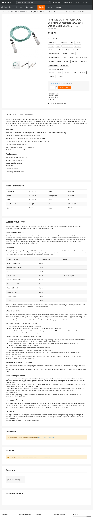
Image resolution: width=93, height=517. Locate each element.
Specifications (18, 114)
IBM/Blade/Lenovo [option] (54, 57)
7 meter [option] (66, 73)
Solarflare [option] (74, 61)
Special (41, 7)
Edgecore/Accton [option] (54, 53)
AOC (11, 12)
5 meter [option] (59, 73)
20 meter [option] (51, 76)
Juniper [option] (71, 57)
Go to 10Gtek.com (54, 7)
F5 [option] (78, 50)
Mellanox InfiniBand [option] (81, 57)
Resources (29, 114)
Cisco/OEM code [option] (67, 46)
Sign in (40, 437)
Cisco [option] (58, 46)
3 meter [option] (51, 73)
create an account (49, 437)
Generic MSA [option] (64, 65)
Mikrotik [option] (51, 61)
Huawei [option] (72, 53)
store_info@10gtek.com (15, 307)
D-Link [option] (61, 50)
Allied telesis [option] (63, 42)
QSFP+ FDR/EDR (20, 12)
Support (19, 7)
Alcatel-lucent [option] (53, 42)
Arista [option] (71, 42)
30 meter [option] (60, 76)
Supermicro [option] (83, 61)
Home (5, 12)
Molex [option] (59, 61)
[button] (24, 65)
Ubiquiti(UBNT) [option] (53, 65)
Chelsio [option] (51, 46)
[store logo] (7, 2)
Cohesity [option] (77, 46)
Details (8, 114)
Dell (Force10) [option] (70, 50)
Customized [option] (52, 50)
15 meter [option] (82, 73)
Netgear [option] (66, 61)
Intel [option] (64, 57)
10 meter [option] (74, 73)
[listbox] (68, 54)
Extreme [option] (64, 53)
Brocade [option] (78, 42)
